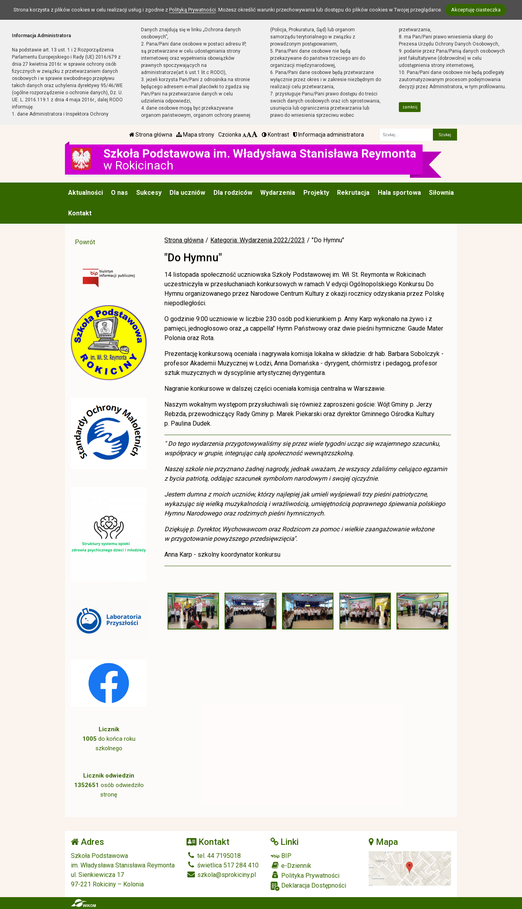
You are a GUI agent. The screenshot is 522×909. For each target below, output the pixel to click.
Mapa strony (195, 134)
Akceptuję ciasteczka (476, 10)
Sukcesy (149, 192)
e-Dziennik (291, 865)
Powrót (85, 242)
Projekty (316, 192)
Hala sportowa (399, 192)
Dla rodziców (232, 192)
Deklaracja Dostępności (308, 886)
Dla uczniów (187, 192)
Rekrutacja (353, 192)
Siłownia (441, 192)
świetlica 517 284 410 (223, 865)
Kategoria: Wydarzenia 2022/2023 (257, 240)
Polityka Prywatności (305, 875)
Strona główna (150, 134)
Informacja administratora (328, 134)
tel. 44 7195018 (214, 856)
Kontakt (79, 213)
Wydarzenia (277, 192)
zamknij (409, 107)
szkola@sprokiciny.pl (221, 875)
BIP (281, 856)
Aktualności (85, 192)
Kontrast (275, 134)
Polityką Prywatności (192, 10)
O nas (119, 192)
